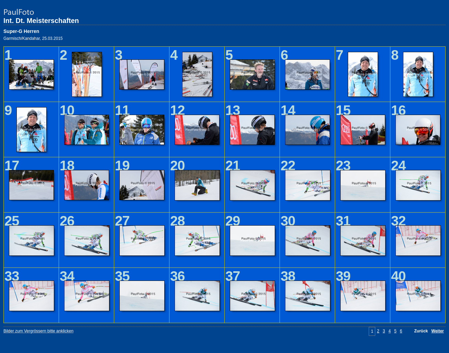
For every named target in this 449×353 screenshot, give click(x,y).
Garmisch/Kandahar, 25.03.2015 (33, 38)
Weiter (438, 331)
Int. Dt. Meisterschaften (41, 20)
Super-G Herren (21, 31)
